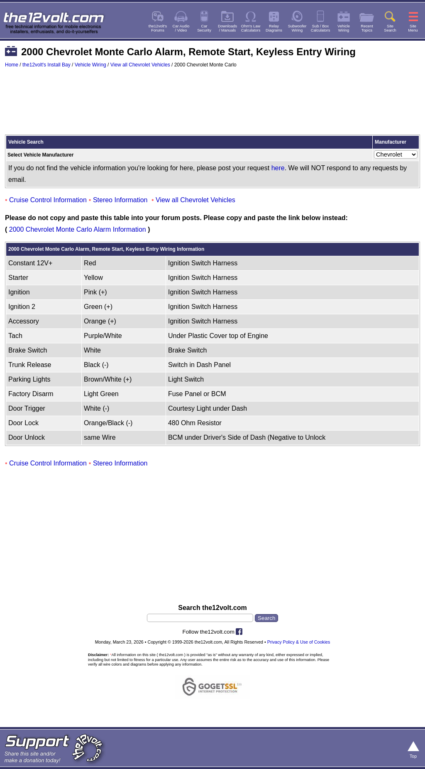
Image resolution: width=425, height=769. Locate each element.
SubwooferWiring (297, 28)
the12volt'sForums (158, 28)
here (278, 167)
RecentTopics (367, 28)
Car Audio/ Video (181, 28)
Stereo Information (120, 199)
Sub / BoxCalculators (320, 28)
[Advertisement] (212, 105)
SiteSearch (390, 28)
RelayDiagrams (274, 28)
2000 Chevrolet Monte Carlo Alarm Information (77, 229)
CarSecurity (204, 28)
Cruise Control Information (48, 199)
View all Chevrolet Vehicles (140, 65)
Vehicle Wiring (90, 65)
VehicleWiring (343, 28)
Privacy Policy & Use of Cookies (298, 641)
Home (11, 65)
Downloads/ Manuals (227, 28)
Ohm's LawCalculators (251, 28)
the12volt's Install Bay (46, 65)
